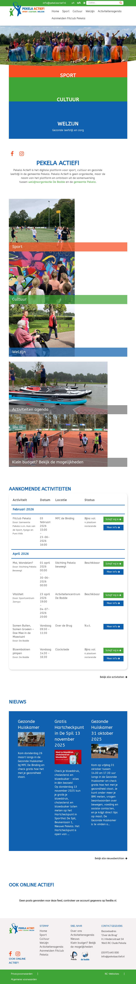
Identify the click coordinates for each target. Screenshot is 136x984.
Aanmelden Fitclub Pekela (68, 18)
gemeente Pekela (85, 182)
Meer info (113, 527)
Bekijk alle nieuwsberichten (111, 858)
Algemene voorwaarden (24, 979)
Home (55, 11)
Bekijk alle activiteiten (114, 677)
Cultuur (77, 11)
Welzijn (90, 11)
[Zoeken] (121, 3)
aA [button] (73, 3)
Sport (65, 11)
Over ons (76, 931)
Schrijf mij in (113, 519)
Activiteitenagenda (110, 11)
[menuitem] (55, 11)
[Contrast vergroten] (84, 3)
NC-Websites (112, 973)
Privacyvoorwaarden (22, 973)
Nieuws (75, 938)
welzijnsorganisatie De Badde (46, 182)
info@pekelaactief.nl (54, 3)
